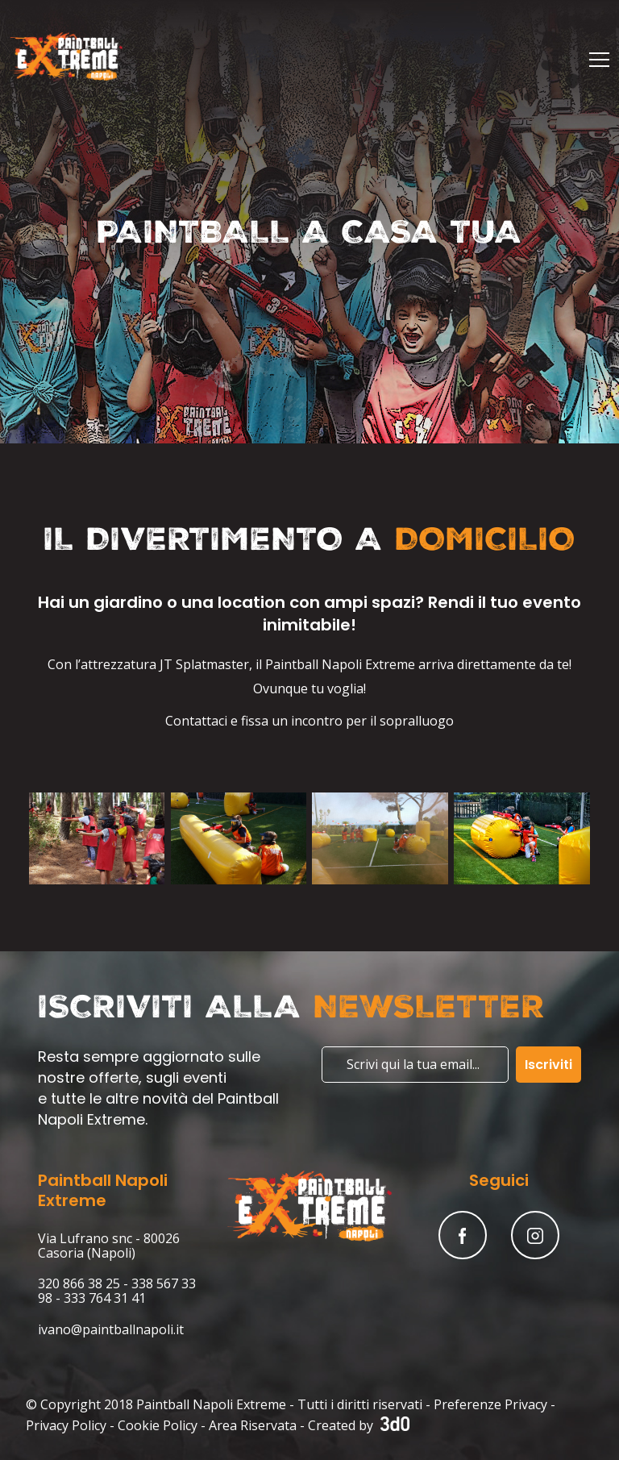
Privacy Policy (66, 1425)
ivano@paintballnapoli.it (111, 1329)
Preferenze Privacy (490, 1404)
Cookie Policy (157, 1425)
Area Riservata (253, 1425)
